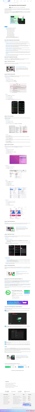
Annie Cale (12, 7)
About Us (8, 408)
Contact (21, 408)
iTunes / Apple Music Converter (6, 398)
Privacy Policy (10, 408)
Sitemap (19, 408)
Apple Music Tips (23, 7)
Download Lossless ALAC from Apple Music (17, 397)
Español (29, 400)
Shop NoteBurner (24, 397)
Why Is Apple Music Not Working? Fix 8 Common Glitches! (21, 355)
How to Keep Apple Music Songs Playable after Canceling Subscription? (21, 271)
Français (29, 399)
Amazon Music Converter (5, 399)
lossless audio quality (20, 285)
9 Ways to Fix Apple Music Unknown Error (10, 384)
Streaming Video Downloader (25, 408)
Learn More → (17, 70)
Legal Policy (14, 408)
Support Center (24, 396)
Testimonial (16, 408)
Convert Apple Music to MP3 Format (16, 396)
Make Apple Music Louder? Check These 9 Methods (10, 385)
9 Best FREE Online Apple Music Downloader (10, 387)
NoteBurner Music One (5, 396)
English (29, 396)
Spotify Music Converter (5, 397)
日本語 (29, 397)
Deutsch (29, 398)
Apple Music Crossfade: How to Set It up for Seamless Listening (12, 386)
